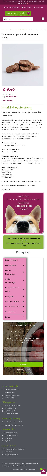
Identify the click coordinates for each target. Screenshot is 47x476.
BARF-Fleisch (10, 265)
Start (3, 30)
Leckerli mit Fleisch (21, 30)
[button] (42, 18)
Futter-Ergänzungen (10, 281)
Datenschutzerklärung (22, 372)
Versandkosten (11, 96)
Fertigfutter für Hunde (12, 290)
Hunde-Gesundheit (12, 307)
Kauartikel (9, 296)
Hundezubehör (10, 312)
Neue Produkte (11, 260)
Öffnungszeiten (8, 402)
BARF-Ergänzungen (10, 272)
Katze (7, 317)
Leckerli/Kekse (10, 30)
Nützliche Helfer (9, 445)
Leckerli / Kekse (12, 301)
